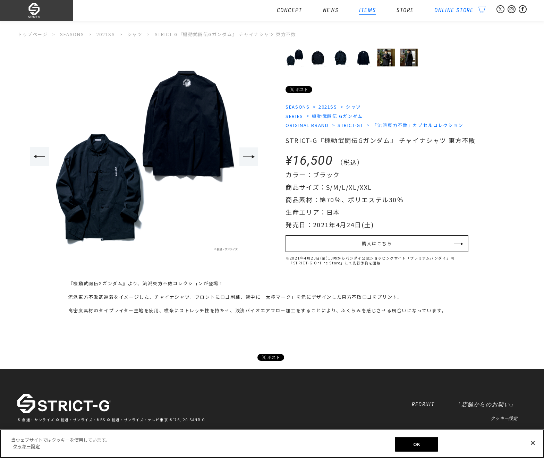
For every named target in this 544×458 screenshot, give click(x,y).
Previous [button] (39, 157)
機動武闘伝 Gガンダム (337, 116)
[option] (144, 157)
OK (416, 444)
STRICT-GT (351, 125)
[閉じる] (533, 442)
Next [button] (248, 157)
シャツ (354, 106)
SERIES (294, 116)
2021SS (327, 106)
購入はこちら (377, 244)
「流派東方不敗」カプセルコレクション (418, 125)
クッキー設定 (504, 418)
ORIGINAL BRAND (307, 125)
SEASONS (297, 106)
